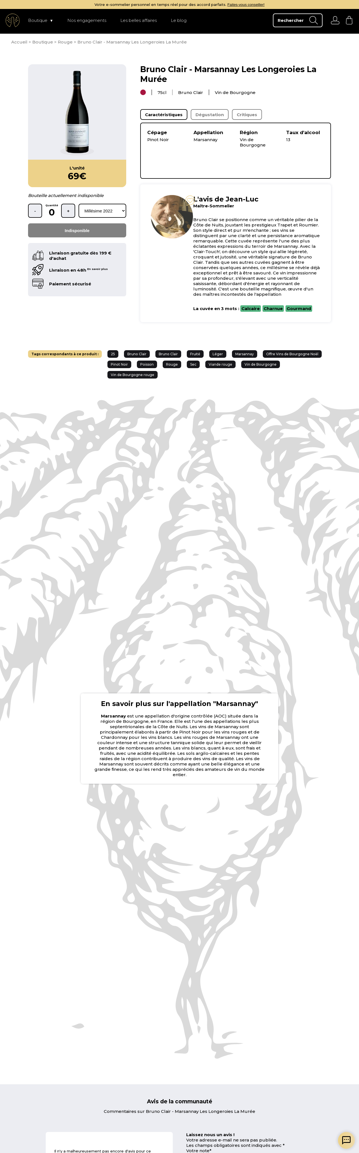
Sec (193, 364)
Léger (218, 354)
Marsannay (244, 354)
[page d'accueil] (20, 42)
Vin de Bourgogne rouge (132, 375)
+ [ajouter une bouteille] (68, 210)
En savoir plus (97, 269)
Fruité (195, 354)
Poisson (147, 364)
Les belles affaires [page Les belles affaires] (138, 20)
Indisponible (77, 230)
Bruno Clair (136, 354)
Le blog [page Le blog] (179, 20)
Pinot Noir (119, 364)
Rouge (172, 364)
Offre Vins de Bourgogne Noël (292, 354)
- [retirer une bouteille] (35, 210)
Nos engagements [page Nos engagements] (86, 20)
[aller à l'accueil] (13, 20)
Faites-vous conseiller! (246, 5)
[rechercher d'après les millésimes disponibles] (102, 211)
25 (113, 354)
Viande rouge (220, 364)
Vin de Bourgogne (261, 364)
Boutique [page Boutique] (37, 20)
